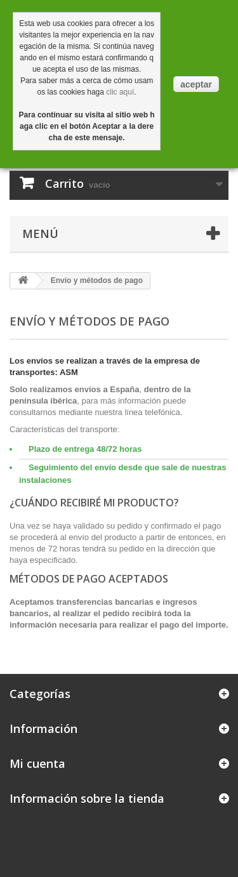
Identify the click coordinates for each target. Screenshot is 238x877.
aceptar (196, 84)
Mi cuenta (37, 763)
